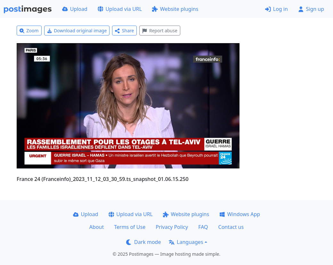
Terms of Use (129, 226)
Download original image (77, 30)
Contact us (231, 226)
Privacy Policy (172, 226)
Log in (276, 8)
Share (124, 30)
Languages (186, 242)
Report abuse (159, 30)
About (96, 226)
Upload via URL (120, 8)
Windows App (239, 214)
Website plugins (175, 8)
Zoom (29, 30)
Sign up (311, 8)
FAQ (203, 226)
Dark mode (143, 242)
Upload (74, 8)
